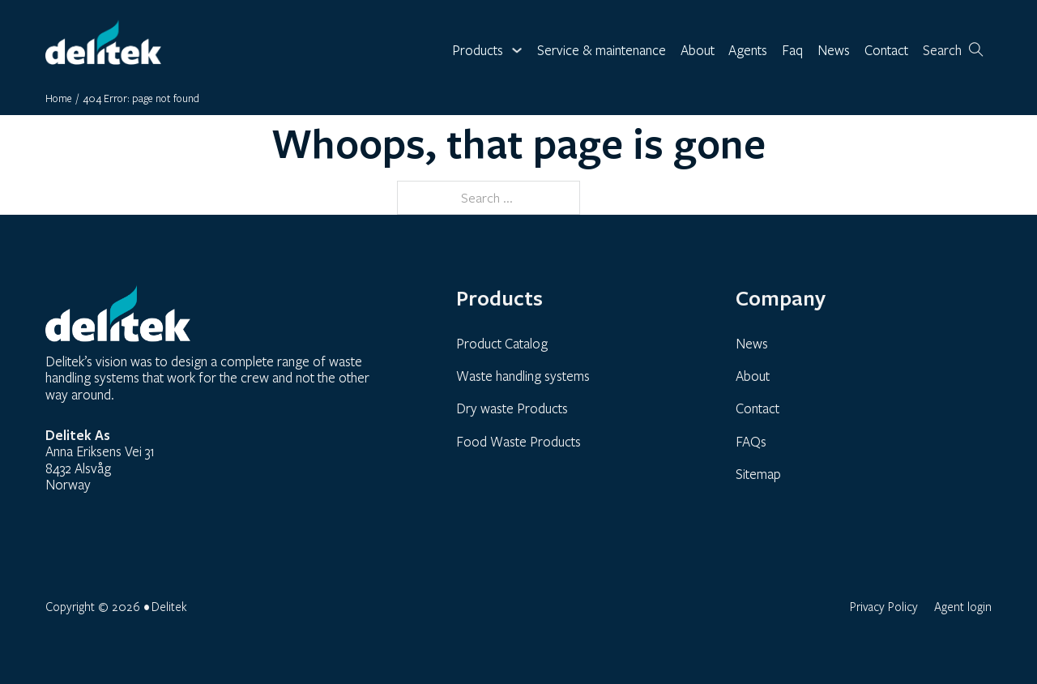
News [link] (833, 50)
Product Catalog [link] (502, 343)
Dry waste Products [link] (512, 408)
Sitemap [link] (758, 473)
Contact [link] (886, 50)
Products (477, 50)
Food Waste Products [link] (518, 441)
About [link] (698, 50)
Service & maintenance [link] (601, 50)
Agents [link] (747, 50)
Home (58, 98)
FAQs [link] (751, 441)
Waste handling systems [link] (523, 375)
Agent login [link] (963, 606)
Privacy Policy (884, 606)
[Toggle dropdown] (517, 50)
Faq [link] (792, 50)
